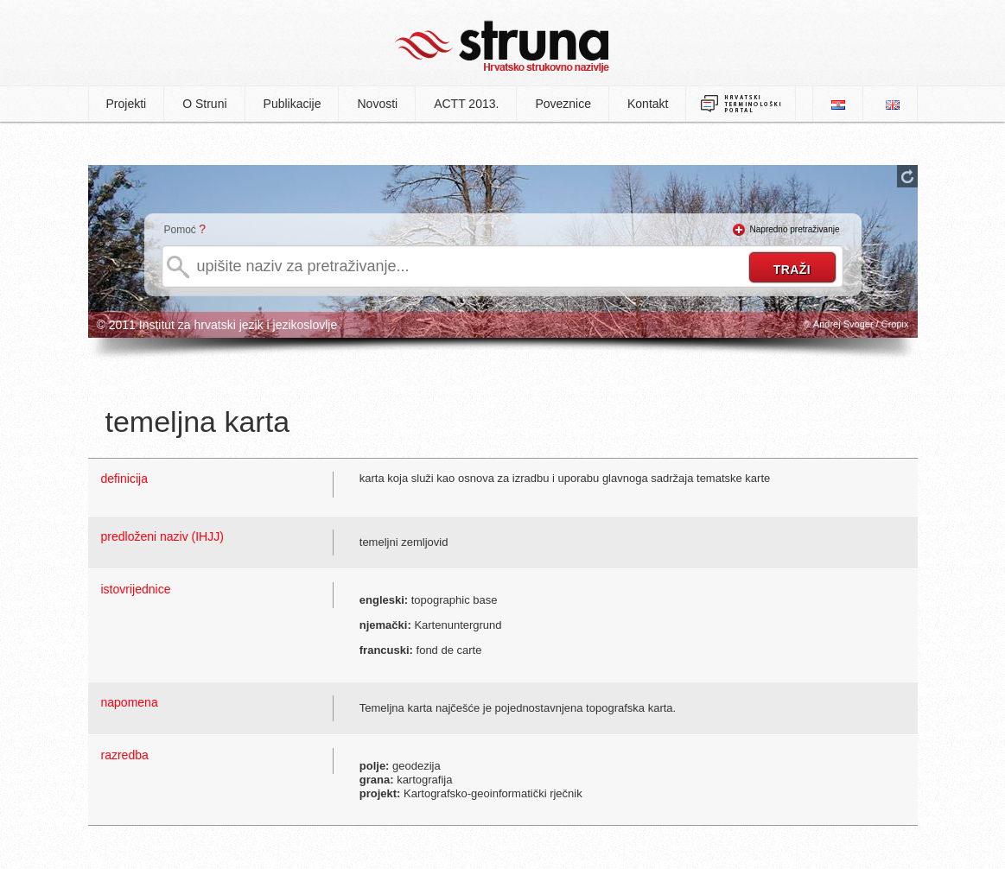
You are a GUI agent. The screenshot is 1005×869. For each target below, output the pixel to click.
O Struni (204, 104)
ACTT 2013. (466, 104)
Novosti (377, 104)
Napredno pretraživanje (795, 229)
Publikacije (292, 104)
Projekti (126, 104)
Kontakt (647, 104)
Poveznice (563, 104)
